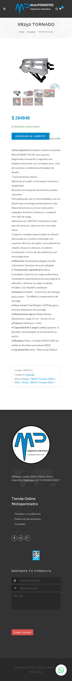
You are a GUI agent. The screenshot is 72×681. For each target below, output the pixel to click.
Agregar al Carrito (30, 136)
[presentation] (38, 618)
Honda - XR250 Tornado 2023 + (38, 382)
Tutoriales (20, 523)
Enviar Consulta (22, 632)
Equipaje (31, 31)
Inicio (21, 31)
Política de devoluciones (27, 518)
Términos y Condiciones (27, 513)
